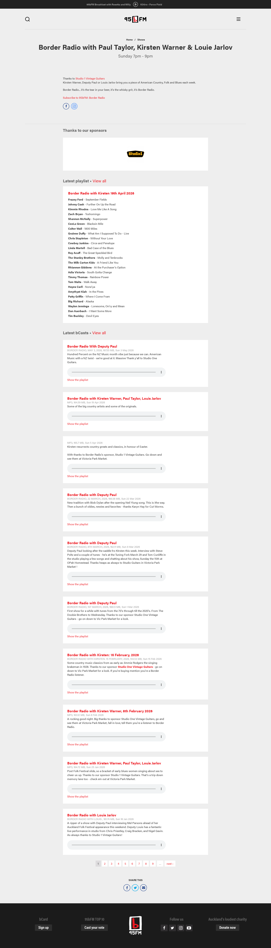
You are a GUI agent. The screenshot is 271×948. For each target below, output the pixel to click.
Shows (141, 39)
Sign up (43, 927)
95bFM (135, 19)
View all (99, 181)
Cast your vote (94, 927)
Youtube (189, 928)
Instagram (180, 928)
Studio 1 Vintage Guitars (90, 78)
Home (129, 39)
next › (170, 864)
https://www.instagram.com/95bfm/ (74, 105)
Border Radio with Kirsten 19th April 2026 (101, 193)
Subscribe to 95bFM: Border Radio (84, 98)
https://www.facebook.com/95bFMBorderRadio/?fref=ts (66, 105)
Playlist (84, 380)
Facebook (126, 887)
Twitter (135, 887)
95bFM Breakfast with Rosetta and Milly (109, 4)
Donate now (227, 927)
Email (143, 887)
